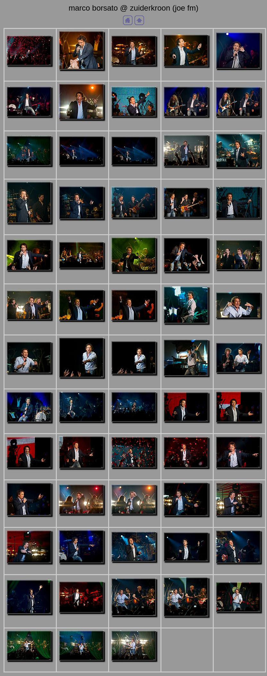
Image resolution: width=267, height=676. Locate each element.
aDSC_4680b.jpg (30, 172)
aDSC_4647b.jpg (134, 123)
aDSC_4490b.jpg (82, 76)
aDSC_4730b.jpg (82, 226)
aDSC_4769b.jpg (134, 279)
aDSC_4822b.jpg (30, 380)
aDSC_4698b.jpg (82, 172)
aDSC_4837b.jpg (239, 379)
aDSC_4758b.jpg (30, 277)
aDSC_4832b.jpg (187, 382)
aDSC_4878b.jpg (187, 428)
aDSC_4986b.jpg (134, 667)
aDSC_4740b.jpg (187, 224)
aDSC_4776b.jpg (187, 279)
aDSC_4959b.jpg (82, 619)
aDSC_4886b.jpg (239, 429)
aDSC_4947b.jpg (187, 568)
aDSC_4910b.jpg (30, 522)
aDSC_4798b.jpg (82, 327)
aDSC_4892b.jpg (82, 475)
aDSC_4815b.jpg (239, 325)
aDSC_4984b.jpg (82, 667)
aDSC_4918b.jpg (82, 521)
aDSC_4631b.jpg (82, 126)
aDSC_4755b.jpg (239, 225)
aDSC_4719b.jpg (30, 230)
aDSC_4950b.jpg (239, 570)
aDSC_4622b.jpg (30, 123)
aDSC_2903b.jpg (30, 72)
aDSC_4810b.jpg (187, 330)
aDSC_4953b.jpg (30, 620)
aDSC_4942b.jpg (134, 568)
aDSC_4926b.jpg (187, 522)
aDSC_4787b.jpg (30, 326)
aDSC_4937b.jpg (82, 570)
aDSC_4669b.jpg (239, 123)
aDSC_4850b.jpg (30, 429)
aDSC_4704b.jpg (187, 173)
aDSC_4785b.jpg (239, 276)
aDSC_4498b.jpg (134, 72)
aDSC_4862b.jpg (82, 428)
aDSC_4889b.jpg (30, 475)
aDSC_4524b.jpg (187, 73)
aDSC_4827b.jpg (134, 381)
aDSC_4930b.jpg (30, 570)
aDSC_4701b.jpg (134, 172)
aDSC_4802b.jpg (134, 327)
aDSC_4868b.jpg (134, 428)
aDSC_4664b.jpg (187, 123)
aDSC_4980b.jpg (30, 667)
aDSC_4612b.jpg (239, 75)
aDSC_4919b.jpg (134, 521)
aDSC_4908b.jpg (187, 474)
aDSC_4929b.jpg (239, 522)
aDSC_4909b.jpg (239, 475)
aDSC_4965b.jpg (187, 623)
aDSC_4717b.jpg (239, 174)
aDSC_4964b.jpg (134, 622)
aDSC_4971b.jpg (239, 619)
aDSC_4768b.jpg (82, 275)
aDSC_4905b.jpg (134, 474)
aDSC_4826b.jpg (82, 384)
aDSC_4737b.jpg (134, 225)
